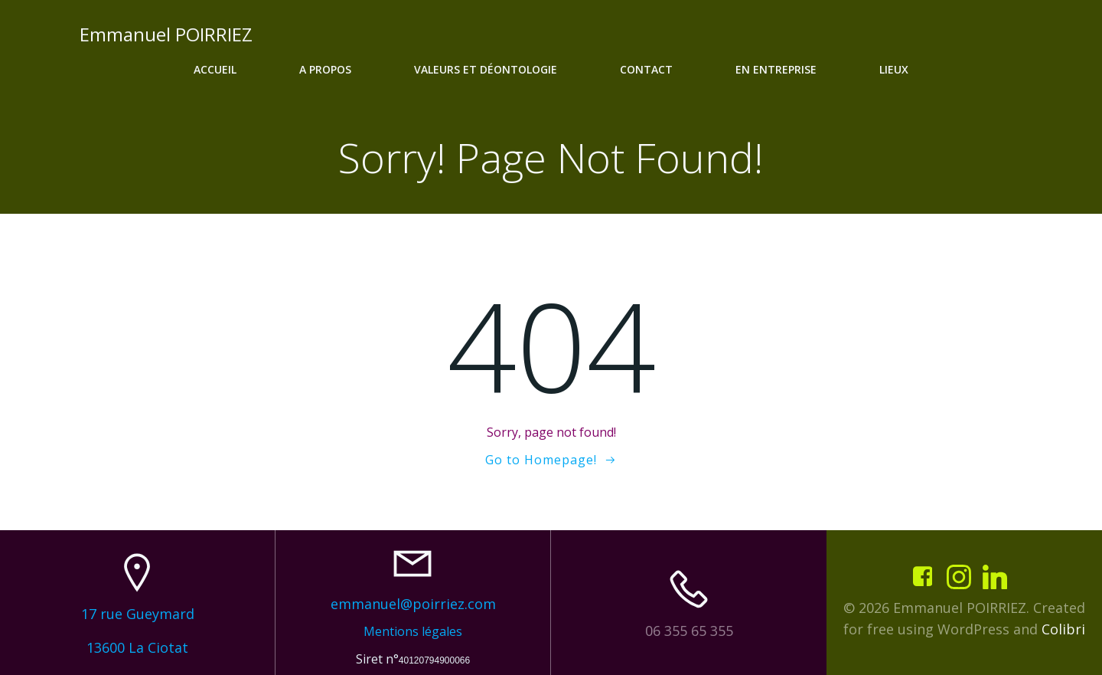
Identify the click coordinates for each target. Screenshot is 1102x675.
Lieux (893, 69)
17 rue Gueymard (137, 614)
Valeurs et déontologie (485, 69)
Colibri (1063, 629)
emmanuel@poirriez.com (413, 604)
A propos (325, 69)
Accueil (215, 69)
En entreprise (776, 69)
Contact (646, 69)
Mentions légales (413, 631)
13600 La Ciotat (137, 647)
